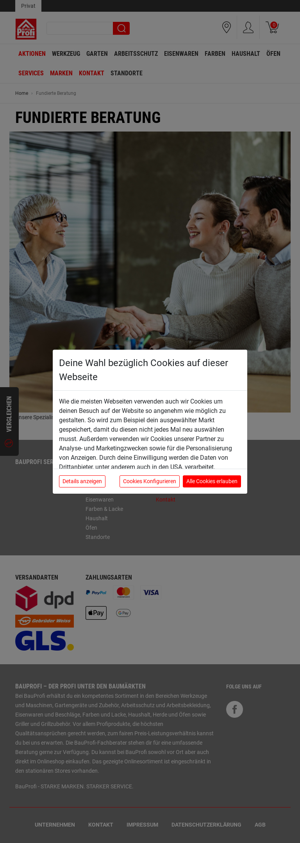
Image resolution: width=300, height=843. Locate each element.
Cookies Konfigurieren (149, 481)
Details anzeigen (82, 481)
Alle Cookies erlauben (212, 481)
